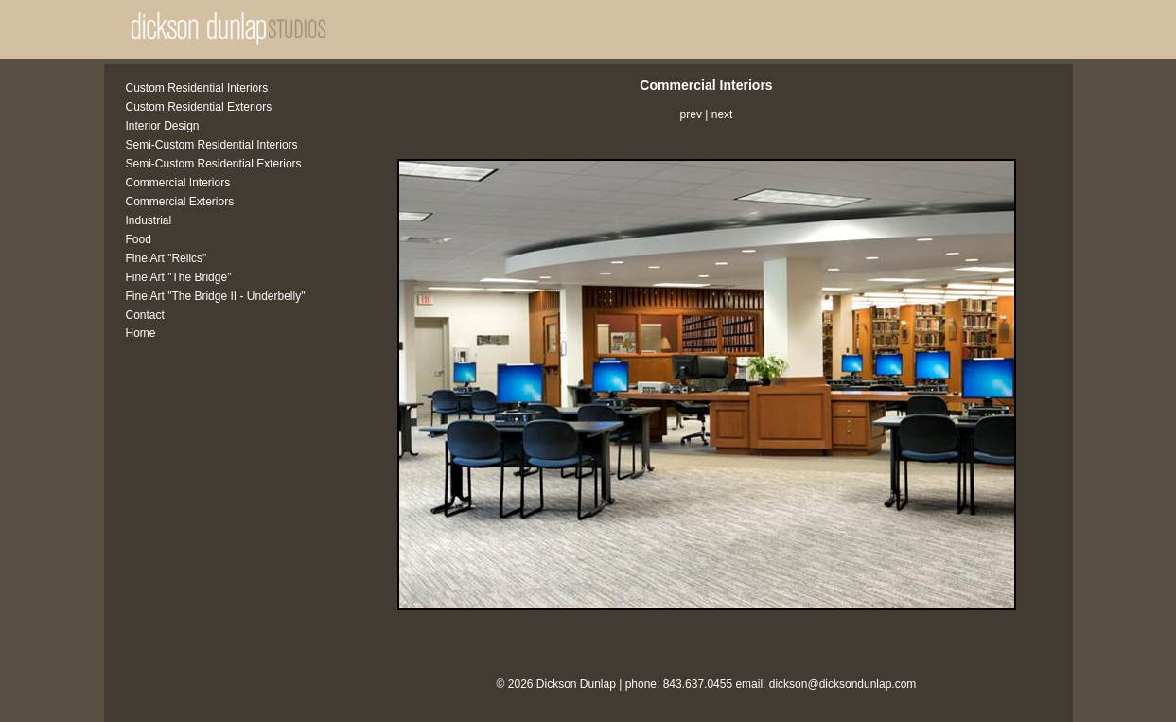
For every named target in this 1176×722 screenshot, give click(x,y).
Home (141, 333)
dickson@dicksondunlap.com (843, 684)
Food (138, 239)
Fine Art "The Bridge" (179, 277)
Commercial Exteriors (180, 201)
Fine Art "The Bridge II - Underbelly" (216, 296)
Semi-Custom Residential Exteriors (214, 163)
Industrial (149, 220)
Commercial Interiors (178, 182)
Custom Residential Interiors (197, 88)
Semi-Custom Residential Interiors (212, 144)
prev (691, 114)
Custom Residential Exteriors (199, 107)
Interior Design (163, 125)
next (722, 114)
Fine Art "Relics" (166, 258)
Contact (145, 315)
